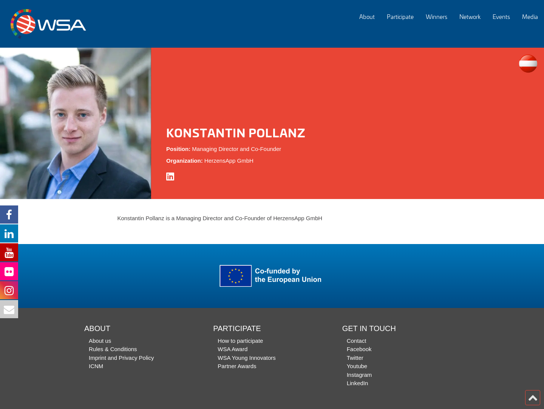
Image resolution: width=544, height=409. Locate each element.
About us (100, 340)
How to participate (240, 340)
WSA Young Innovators (246, 358)
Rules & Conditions (113, 349)
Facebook (359, 349)
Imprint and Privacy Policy (121, 358)
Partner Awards (237, 366)
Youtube (357, 366)
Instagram (359, 375)
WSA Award (232, 349)
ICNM (96, 366)
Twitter (355, 358)
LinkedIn (357, 383)
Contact (356, 340)
